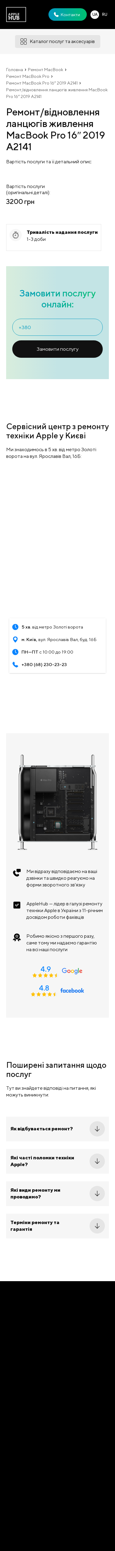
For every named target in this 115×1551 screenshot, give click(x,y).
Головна (14, 69)
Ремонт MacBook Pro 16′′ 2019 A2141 (42, 83)
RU (104, 14)
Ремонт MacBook (45, 69)
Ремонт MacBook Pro (27, 76)
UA (95, 14)
